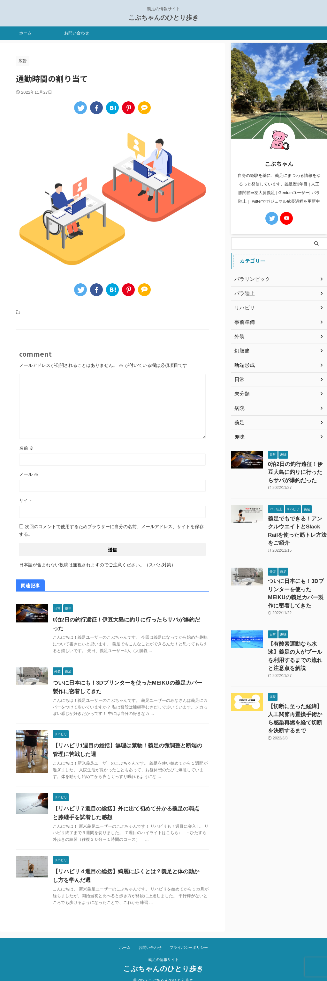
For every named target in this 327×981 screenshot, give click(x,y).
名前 (26, 448)
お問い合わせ (76, 33)
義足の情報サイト (163, 951)
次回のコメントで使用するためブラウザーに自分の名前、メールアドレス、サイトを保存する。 (111, 530)
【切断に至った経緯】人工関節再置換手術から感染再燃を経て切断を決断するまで (297, 677)
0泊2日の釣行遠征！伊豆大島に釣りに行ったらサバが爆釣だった (127, 619)
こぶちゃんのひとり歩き (163, 17)
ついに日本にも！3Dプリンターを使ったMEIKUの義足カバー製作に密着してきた (295, 574)
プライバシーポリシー (189, 939)
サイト (26, 500)
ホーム (25, 33)
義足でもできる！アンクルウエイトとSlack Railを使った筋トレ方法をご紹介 (297, 522)
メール (28, 474)
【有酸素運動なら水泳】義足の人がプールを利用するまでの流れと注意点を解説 (297, 626)
